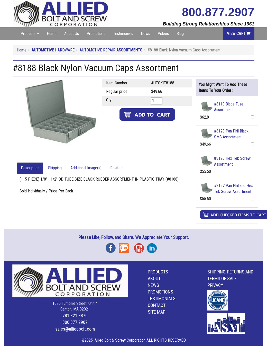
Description (30, 167)
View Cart (239, 33)
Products (158, 271)
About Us (71, 33)
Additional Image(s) (86, 167)
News (145, 33)
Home (52, 33)
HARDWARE (53, 50)
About (154, 278)
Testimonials (123, 33)
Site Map (156, 312)
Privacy (215, 285)
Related (116, 167)
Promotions (96, 33)
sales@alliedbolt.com (75, 329)
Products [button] (30, 33)
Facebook (112, 246)
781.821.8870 (75, 315)
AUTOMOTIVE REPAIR (111, 50)
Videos (163, 33)
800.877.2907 (218, 12)
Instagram (153, 246)
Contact (156, 305)
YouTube (140, 246)
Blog (180, 33)
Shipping (55, 167)
